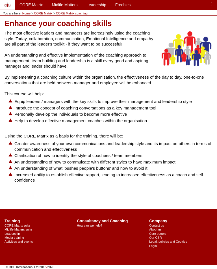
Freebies (123, 5)
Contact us (156, 225)
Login (153, 246)
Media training (14, 237)
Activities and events (19, 241)
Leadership (96, 5)
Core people (157, 233)
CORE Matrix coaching (72, 13)
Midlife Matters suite (18, 229)
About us (155, 229)
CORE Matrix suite (17, 225)
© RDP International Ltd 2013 (26, 267)
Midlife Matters (64, 5)
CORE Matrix (31, 5)
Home (26, 13)
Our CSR (155, 237)
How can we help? (89, 225)
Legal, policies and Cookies (168, 241)
